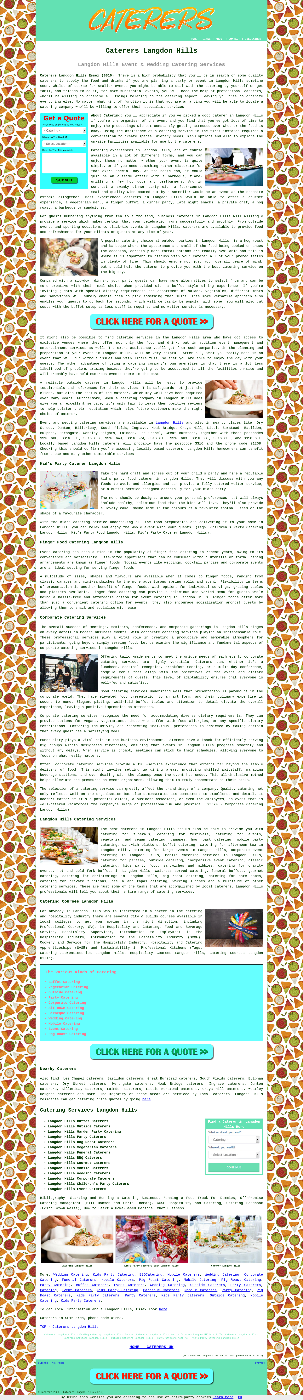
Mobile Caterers (184, 1275)
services (107, 423)
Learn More (223, 1397)
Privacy (260, 1363)
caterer (151, 267)
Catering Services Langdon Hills (88, 1110)
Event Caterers (129, 1285)
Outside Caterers (207, 1285)
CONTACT (234, 39)
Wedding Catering (71, 1275)
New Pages (58, 1363)
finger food (166, 552)
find (55, 1078)
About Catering (105, 115)
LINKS (206, 39)
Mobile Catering (200, 1280)
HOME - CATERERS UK (151, 1347)
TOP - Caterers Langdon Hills (69, 1327)
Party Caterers (245, 1285)
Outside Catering (227, 1295)
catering (173, 96)
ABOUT (220, 39)
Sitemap (43, 1363)
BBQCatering (151, 1275)
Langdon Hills (170, 423)
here (146, 1099)
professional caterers (239, 91)
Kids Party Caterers (98, 1295)
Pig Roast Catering (159, 1280)
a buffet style (182, 286)
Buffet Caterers (92, 1285)
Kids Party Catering (113, 1275)
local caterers (217, 886)
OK (240, 1397)
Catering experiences (112, 150)
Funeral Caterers (79, 1280)
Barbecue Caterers (161, 1290)
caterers (191, 142)
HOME (194, 39)
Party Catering (55, 1285)
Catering (48, 1290)
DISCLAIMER (253, 39)
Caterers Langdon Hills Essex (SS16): (78, 75)
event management (236, 343)
